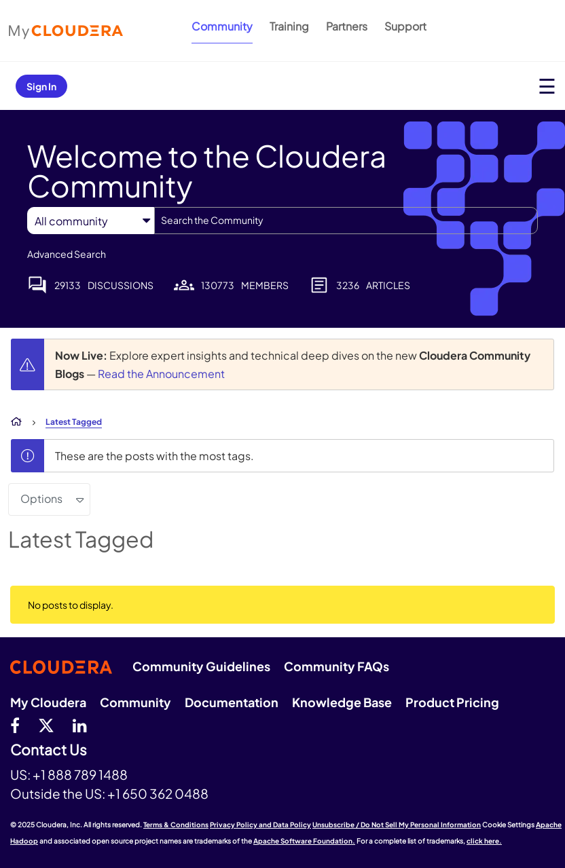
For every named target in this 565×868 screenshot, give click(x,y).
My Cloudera (48, 702)
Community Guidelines (201, 666)
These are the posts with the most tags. (154, 456)
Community (222, 26)
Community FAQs (336, 666)
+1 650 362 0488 (157, 793)
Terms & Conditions (175, 824)
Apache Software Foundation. (304, 841)
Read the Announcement (161, 373)
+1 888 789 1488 (80, 774)
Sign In (41, 86)
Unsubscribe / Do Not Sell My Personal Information (396, 824)
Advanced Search (66, 254)
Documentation (231, 702)
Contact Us (48, 750)
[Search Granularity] (90, 220)
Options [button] (41, 498)
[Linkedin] (80, 725)
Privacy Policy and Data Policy (260, 824)
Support (405, 26)
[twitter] (46, 725)
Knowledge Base (342, 702)
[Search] (346, 220)
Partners (346, 26)
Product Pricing (452, 702)
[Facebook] (15, 725)
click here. (484, 841)
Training (289, 26)
